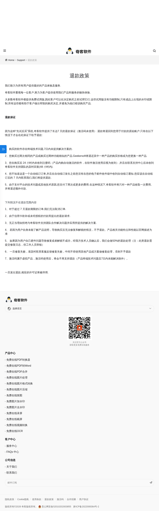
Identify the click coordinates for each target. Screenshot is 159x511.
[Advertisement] (79, 23)
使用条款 (36, 499)
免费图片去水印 (15, 407)
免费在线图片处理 (16, 377)
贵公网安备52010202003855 (54, 506)
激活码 (60, 499)
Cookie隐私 (23, 499)
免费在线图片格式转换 (19, 383)
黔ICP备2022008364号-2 (86, 506)
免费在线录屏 (14, 413)
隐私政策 (9, 499)
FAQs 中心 (12, 451)
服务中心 (11, 445)
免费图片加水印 (15, 401)
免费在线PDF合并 (16, 371)
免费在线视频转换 (16, 425)
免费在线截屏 (14, 419)
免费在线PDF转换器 (18, 359)
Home (11, 60)
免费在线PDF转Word (18, 365)
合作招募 (71, 499)
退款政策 (49, 499)
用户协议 (83, 499)
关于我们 (11, 466)
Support (21, 60)
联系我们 (11, 472)
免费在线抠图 (14, 395)
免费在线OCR (14, 431)
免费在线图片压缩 (16, 389)
